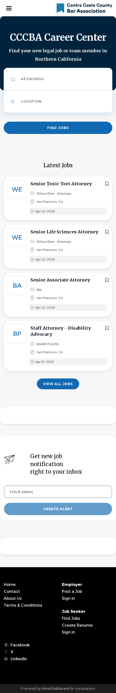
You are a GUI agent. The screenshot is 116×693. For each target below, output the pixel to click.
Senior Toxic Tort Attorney (61, 184)
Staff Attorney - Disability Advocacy (60, 331)
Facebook (20, 645)
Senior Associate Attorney (60, 280)
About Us (13, 598)
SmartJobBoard (55, 688)
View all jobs (58, 384)
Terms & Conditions (23, 605)
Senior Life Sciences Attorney (64, 232)
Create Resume (77, 625)
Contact (12, 591)
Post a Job (72, 591)
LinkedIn (19, 658)
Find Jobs (58, 128)
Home (10, 584)
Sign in (68, 598)
